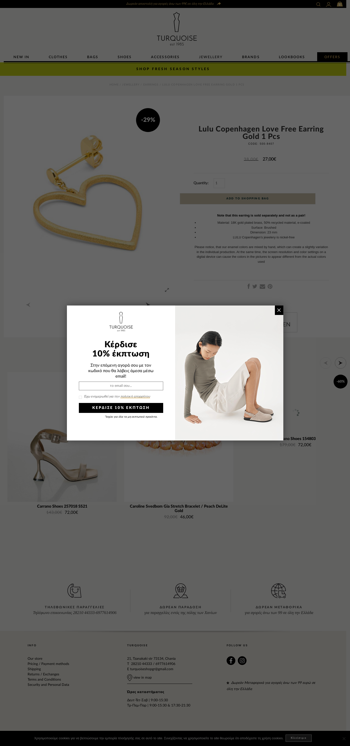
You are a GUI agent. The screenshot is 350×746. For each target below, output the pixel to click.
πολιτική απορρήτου (135, 396)
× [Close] (279, 310)
